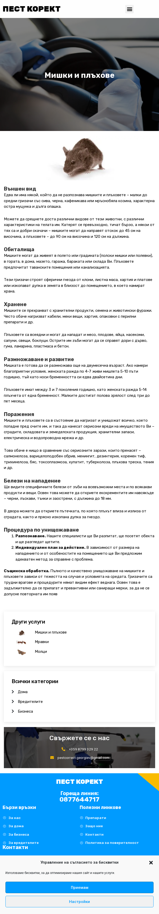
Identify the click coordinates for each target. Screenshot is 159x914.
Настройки (79, 901)
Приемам (79, 887)
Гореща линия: (80, 793)
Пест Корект (32, 9)
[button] (151, 862)
